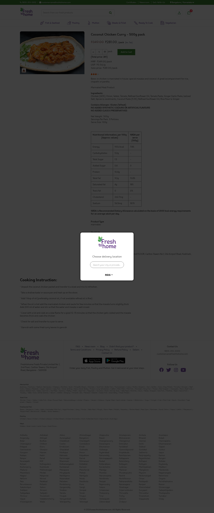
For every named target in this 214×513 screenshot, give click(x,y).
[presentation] (107, 264)
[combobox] (107, 263)
